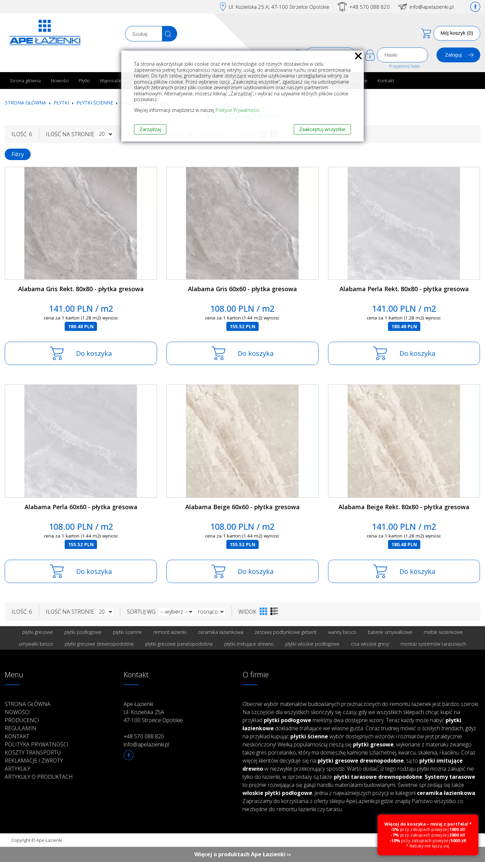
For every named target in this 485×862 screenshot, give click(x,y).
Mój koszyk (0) (457, 33)
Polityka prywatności (36, 744)
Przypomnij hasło (404, 66)
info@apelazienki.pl (432, 6)
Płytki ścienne (94, 102)
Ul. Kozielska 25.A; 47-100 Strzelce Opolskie (279, 6)
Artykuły (17, 768)
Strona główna (25, 80)
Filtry (17, 154)
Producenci (22, 720)
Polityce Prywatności (237, 110)
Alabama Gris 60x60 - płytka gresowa (242, 289)
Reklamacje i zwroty (34, 760)
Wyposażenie (114, 80)
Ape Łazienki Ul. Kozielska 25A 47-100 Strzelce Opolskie (153, 712)
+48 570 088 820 (369, 6)
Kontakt (386, 80)
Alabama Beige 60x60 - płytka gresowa (242, 507)
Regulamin (20, 728)
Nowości (60, 80)
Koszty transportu (33, 752)
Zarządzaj (150, 129)
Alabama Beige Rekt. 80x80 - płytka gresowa (404, 507)
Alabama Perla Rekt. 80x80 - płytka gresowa (404, 289)
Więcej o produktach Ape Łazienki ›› (242, 854)
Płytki (84, 80)
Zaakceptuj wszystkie (322, 129)
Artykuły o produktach (39, 776)
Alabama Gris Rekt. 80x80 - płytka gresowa (81, 289)
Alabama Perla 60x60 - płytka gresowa (81, 507)
